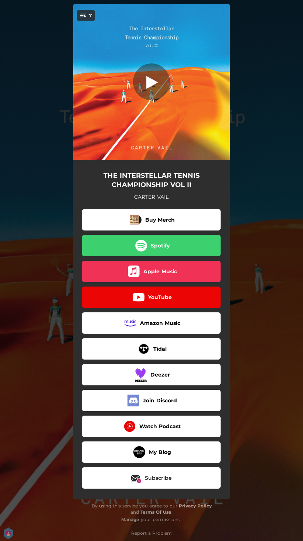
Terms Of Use (155, 512)
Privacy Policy (195, 506)
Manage (130, 519)
